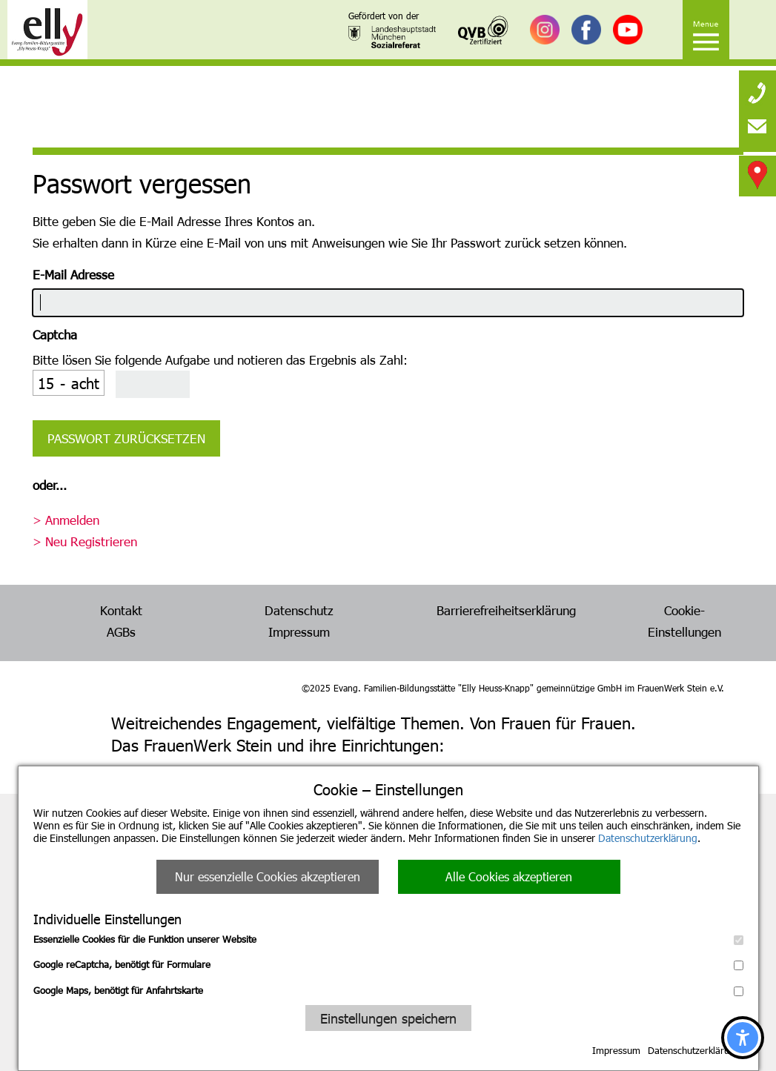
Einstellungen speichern (388, 1018)
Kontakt (121, 610)
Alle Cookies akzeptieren (508, 876)
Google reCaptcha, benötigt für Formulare (388, 964)
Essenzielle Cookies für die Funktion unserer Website (388, 939)
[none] (757, 88)
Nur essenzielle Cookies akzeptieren (267, 876)
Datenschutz (299, 610)
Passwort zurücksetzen (126, 438)
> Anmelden (66, 519)
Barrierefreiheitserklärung (506, 610)
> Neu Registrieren (85, 541)
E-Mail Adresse (73, 274)
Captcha (55, 334)
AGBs (121, 631)
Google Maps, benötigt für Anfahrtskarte (388, 990)
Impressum (616, 1050)
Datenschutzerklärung (647, 838)
